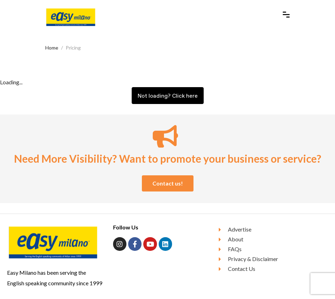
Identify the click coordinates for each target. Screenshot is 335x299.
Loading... (11, 82)
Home (51, 48)
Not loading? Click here (168, 95)
